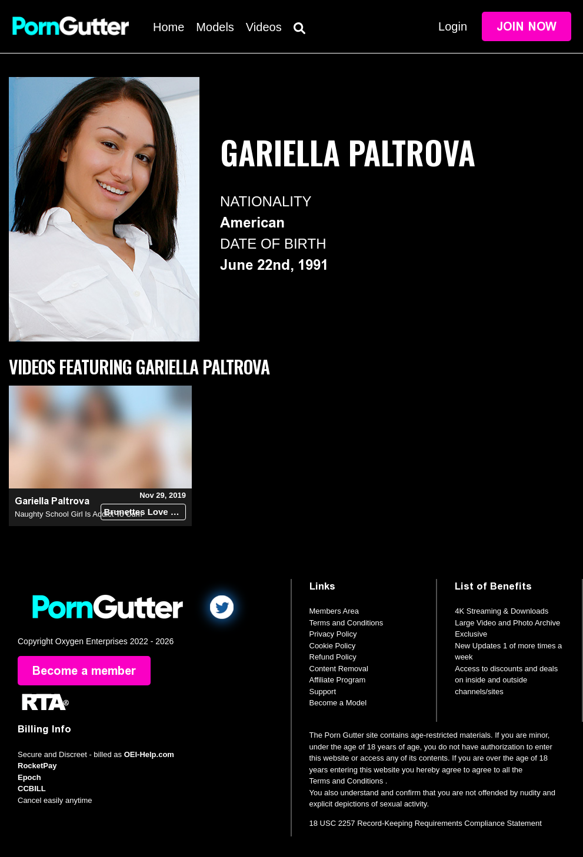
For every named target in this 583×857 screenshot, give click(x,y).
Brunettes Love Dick (145, 512)
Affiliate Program (337, 679)
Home (168, 27)
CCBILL (32, 788)
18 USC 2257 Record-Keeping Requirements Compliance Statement (425, 823)
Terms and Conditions (346, 622)
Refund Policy (333, 656)
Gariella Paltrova (52, 501)
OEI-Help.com (149, 754)
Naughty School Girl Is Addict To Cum (78, 514)
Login (452, 26)
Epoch (29, 777)
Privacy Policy (333, 634)
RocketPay (37, 765)
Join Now (527, 26)
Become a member (84, 671)
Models (215, 27)
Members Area (334, 611)
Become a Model (338, 702)
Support (323, 691)
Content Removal (338, 668)
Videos (264, 27)
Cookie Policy (332, 645)
